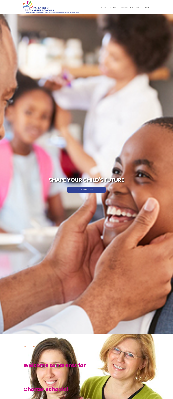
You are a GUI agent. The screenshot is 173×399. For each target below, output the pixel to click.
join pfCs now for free (86, 190)
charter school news (131, 7)
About (113, 7)
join (147, 7)
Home (103, 7)
